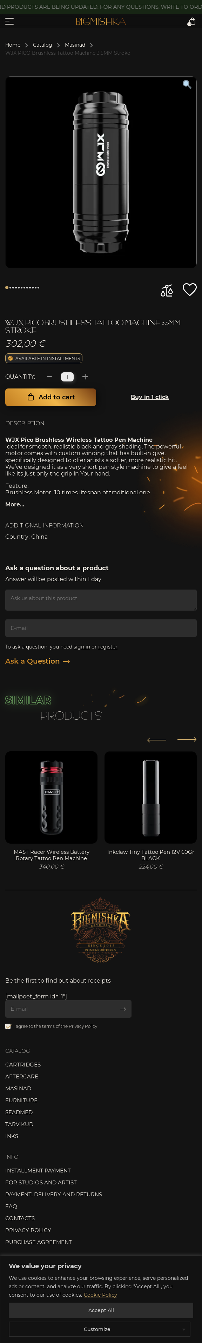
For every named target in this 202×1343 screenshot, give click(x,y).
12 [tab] (38, 287)
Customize (97, 1329)
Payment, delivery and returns (53, 1194)
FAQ (11, 1206)
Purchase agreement (38, 1242)
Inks (11, 1136)
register (107, 647)
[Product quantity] (67, 376)
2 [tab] (10, 287)
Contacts (20, 1218)
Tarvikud (19, 1124)
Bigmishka (101, 21)
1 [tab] (6, 287)
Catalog (42, 45)
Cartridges (23, 1064)
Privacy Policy (83, 1026)
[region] (101, 1299)
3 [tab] (13, 287)
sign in (82, 647)
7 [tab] (24, 287)
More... (14, 504)
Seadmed (19, 1112)
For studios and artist (41, 1182)
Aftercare (21, 1076)
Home (12, 45)
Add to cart (57, 397)
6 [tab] (21, 287)
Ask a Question (37, 661)
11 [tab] (35, 287)
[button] (190, 290)
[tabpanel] (101, 172)
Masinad (75, 45)
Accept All (101, 1310)
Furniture (21, 1100)
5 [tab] (19, 287)
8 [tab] (27, 287)
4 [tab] (16, 287)
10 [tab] (33, 287)
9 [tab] (30, 287)
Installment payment (38, 1170)
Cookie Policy (100, 1295)
